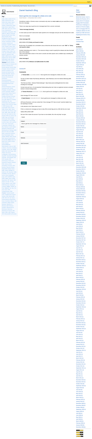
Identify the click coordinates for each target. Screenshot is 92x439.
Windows (4, 204)
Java (3, 112)
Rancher (4, 167)
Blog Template (5, 36)
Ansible (7, 23)
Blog (14, 35)
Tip (10, 188)
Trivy (3, 194)
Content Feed (79, 39)
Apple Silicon (11, 27)
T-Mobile (12, 186)
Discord (10, 57)
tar (15, 186)
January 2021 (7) (80, 165)
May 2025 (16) (79, 70)
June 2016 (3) (79, 271)
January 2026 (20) (80, 55)
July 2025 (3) (79, 66)
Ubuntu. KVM (5, 196)
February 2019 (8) (80, 210)
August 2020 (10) (80, 175)
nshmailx (4, 149)
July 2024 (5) (79, 88)
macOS (10, 126)
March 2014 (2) (79, 316)
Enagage (4, 89)
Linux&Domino (5, 120)
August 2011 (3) (80, 370)
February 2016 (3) (80, 279)
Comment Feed (80, 41)
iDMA (3, 109)
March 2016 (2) (79, 277)
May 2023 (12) (79, 112)
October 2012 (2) (80, 348)
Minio (3, 133)
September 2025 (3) (81, 62)
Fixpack (7, 94)
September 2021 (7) (81, 151)
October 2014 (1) (80, 305)
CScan (8, 51)
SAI (7, 172)
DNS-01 (12, 59)
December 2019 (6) (80, 190)
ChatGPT (9, 44)
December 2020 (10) (81, 167)
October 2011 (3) (80, 366)
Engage (14, 89)
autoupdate (10, 31)
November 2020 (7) (80, 169)
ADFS (3, 20)
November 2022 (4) (80, 123)
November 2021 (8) (80, 147)
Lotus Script (10, 123)
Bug (9, 38)
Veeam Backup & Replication (8, 199)
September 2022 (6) (81, 127)
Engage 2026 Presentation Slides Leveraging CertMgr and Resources (83, 23)
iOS (9, 110)
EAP (8, 88)
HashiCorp (4, 101)
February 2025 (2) (80, 74)
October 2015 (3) (80, 287)
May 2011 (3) (79, 374)
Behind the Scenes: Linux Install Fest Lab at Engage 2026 (83, 17)
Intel (6, 110)
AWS (15, 31)
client (13, 46)
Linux (12, 118)
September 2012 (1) (81, 350)
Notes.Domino (5, 146)
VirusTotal (7, 201)
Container (13, 48)
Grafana (14, 99)
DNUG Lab (7, 60)
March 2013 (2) (79, 340)
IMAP (10, 109)
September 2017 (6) (81, 244)
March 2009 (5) (79, 421)
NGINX (3, 136)
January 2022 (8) (80, 143)
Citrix (3, 46)
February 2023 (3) (80, 118)
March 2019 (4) (79, 208)
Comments (21, 68)
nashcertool (8, 133)
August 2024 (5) (80, 86)
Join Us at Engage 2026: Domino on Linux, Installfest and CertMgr (83, 28)
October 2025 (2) (80, 60)
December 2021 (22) (81, 145)
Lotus (6, 123)
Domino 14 (7, 64)
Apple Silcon (5, 27)
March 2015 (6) (79, 295)
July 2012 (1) (79, 352)
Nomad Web (5, 139)
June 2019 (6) (79, 202)
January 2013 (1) (80, 344)
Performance (5, 160)
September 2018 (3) (81, 220)
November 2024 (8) (80, 80)
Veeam (13, 197)
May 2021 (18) (79, 159)
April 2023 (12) (79, 114)
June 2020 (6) (79, 179)
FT (13, 97)
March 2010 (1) (79, 397)
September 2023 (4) (81, 108)
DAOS (13, 52)
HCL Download (11, 102)
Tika (3, 188)
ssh (6, 181)
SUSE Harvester (5, 184)
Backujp (13, 33)
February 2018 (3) (80, 234)
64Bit (3, 19)
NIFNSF (7, 136)
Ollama (3, 152)
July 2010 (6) (79, 389)
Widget (9, 202)
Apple (14, 25)
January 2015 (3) (80, 299)
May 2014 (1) (79, 313)
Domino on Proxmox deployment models (83, 26)
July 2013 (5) (79, 332)
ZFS (3, 213)
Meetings (12, 130)
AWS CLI (9, 33)
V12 (10, 197)
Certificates (8, 41)
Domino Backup (5, 67)
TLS (15, 188)
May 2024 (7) (79, 92)
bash (11, 35)
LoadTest (14, 122)
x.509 (9, 212)
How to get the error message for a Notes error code (35, 16)
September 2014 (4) (81, 307)
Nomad (6, 138)
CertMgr (13, 41)
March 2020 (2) (79, 185)
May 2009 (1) (79, 417)
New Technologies (6, 135)
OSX (15, 157)
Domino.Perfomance (7, 86)
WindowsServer (10, 207)
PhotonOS (4, 162)
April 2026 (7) (79, 49)
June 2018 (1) (79, 226)
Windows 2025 (5, 205)
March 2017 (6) (79, 253)
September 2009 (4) (81, 409)
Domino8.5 (4, 78)
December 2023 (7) (80, 102)
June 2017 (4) (79, 250)
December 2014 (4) (80, 301)
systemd (4, 186)
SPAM (13, 178)
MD (13, 128)
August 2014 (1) (80, 309)
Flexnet (11, 94)
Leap (6, 117)
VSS (15, 201)
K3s (5, 114)
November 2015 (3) (80, 285)
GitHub (8, 99)
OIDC (15, 151)
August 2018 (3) (80, 222)
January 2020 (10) (80, 188)
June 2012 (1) (79, 354)
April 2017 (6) (79, 251)
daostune (9, 54)
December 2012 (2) (80, 346)
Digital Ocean (5, 57)
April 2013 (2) (79, 338)
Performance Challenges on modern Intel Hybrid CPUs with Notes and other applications (83, 25)
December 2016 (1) (80, 259)
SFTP (6, 176)
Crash (9, 49)
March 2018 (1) (79, 232)
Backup (4, 35)
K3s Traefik (9, 114)
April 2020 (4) (79, 183)
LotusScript (4, 125)
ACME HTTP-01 (11, 19)
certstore (4, 43)
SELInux (14, 173)
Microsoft (9, 131)
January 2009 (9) (80, 425)
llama (7, 122)
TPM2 (11, 191)
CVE (3, 52)
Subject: (23, 121)
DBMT (3, 56)
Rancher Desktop (10, 167)
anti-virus (11, 23)
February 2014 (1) (80, 318)
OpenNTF (4, 155)
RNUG (6, 170)
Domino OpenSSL (6, 73)
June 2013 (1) (79, 334)
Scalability (4, 173)
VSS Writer (4, 202)
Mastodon (9, 128)
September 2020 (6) (81, 173)
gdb (5, 99)
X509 (6, 212)
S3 (13, 170)
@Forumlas (13, 213)
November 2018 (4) (80, 216)
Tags (3, 16)
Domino (4, 62)
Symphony (12, 184)
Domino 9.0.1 (10, 65)
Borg (10, 36)
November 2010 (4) (80, 381)
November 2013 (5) (80, 324)
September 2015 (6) (81, 289)
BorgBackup (5, 38)
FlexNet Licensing (6, 96)
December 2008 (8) (80, 427)
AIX (13, 20)
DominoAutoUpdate (6, 80)
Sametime (11, 172)
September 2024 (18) (81, 84)
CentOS (9, 39)
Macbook (6, 126)
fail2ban (12, 91)
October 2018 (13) (80, 218)
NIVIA (11, 136)
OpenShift (9, 155)
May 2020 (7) (79, 181)
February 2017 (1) (80, 255)
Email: (22, 132)
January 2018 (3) (80, 236)
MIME (12, 131)
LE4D (3, 117)
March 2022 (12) (80, 139)
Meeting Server (5, 130)
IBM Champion (6, 106)
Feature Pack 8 (12, 93)
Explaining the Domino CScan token (83, 34)
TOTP (9, 189)
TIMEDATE (6, 188)
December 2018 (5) (80, 214)
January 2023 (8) (80, 120)
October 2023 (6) (80, 106)
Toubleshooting (5, 191)
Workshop (9, 209)
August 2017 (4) (80, 246)
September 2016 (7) (81, 265)
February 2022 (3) (80, 141)
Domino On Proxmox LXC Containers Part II (83, 19)
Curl (14, 51)
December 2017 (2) (80, 238)
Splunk (11, 180)
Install (3, 110)
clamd (10, 46)
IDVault (6, 109)
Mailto (14, 126)
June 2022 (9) (79, 133)
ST (10, 181)
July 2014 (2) (79, 311)
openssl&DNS (10, 157)
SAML (15, 172)
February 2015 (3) (80, 297)
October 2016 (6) (80, 263)
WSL (14, 210)
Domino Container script (7, 70)
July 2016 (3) (79, 269)
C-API (3, 39)
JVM (12, 112)
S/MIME (8, 186)
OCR (6, 151)
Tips (13, 188)
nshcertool (8, 147)
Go (11, 99)
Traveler (4, 193)
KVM (7, 115)
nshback (4, 147)
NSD (15, 146)
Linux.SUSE (12, 120)
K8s (15, 114)
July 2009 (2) (79, 413)
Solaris (10, 178)
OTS (3, 159)
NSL (11, 149)
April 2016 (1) (79, 275)
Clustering (8, 48)
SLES (13, 176)
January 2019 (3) (80, 212)
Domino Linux (10, 72)
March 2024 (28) (80, 96)
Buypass (13, 38)
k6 (12, 114)
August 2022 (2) (80, 129)
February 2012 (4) (80, 360)
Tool (3, 189)
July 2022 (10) (79, 131)
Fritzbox (11, 97)
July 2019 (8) (79, 200)
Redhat (9, 168)
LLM (10, 122)
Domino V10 (10, 75)
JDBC (6, 112)
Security (9, 173)
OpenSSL (4, 157)
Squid (3, 181)
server (3, 175)
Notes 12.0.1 (5, 141)
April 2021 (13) (79, 161)
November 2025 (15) (81, 59)
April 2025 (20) (79, 72)
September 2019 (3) (81, 196)
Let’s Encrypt (11, 117)
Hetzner (4, 104)
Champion (4, 44)
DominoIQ (4, 85)
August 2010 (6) (80, 387)
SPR (15, 180)
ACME (6, 19)
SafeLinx (4, 172)
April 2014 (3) (79, 314)
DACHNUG (9, 52)
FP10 (5, 97)
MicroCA (4, 131)
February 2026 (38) (80, 53)
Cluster (3, 48)
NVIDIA (14, 149)
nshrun (8, 149)
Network (13, 133)
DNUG (3, 60)
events (3, 91)
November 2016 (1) (80, 261)
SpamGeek (4, 180)
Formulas (13, 96)
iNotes (13, 109)
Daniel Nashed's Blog (28, 10)
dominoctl (12, 81)
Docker (12, 60)
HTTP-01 (11, 104)
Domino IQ (4, 72)
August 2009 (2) (80, 411)
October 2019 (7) (80, 194)
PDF (10, 159)
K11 (3, 114)
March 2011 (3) (79, 377)
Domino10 (10, 77)
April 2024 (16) (79, 94)
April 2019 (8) (79, 206)
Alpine (9, 22)
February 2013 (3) (80, 342)
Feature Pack (5, 93)
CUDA (11, 51)
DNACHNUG (5, 59)
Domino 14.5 (13, 64)
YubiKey (13, 212)
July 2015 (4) (79, 291)
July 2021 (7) (79, 155)
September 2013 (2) (81, 328)
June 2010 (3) (79, 391)
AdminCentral (8, 20)
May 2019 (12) (79, 204)
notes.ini (11, 146)
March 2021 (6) (79, 163)
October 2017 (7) (80, 242)
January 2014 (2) (80, 320)
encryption (9, 89)
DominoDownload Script (7, 83)
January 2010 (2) (80, 401)
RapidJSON (4, 168)
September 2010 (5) (81, 385)
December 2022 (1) (80, 122)
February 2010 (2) (80, 399)
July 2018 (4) (79, 224)
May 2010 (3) (79, 393)
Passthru (7, 159)
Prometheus (5, 165)
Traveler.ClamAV (10, 193)
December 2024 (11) (81, 78)
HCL (8, 101)
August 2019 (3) (80, 198)
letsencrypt (4, 118)
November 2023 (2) (80, 104)
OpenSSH (14, 155)
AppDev (4, 25)
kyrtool (12, 115)
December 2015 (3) (80, 283)
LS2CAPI (10, 125)
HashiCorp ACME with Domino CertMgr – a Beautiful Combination (83, 32)
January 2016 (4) (80, 281)
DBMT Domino (8, 56)
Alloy (6, 22)
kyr (9, 115)
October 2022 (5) (80, 125)
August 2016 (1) (80, 267)
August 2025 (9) (80, 64)
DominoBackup (5, 81)
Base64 (7, 35)
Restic (13, 168)
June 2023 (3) (79, 110)
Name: (22, 126)
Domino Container (11, 68)
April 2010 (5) (79, 395)
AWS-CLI (4, 33)
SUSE (14, 183)
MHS (15, 130)
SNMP (6, 178)
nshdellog (14, 147)
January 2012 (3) (80, 362)
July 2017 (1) (79, 248)
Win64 (12, 202)
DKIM (14, 57)
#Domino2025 (7, 213)
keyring (3, 115)
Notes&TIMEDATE (6, 144)
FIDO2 (3, 94)
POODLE (14, 162)
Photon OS (10, 160)
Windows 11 (9, 204)
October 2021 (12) (80, 149)
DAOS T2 (4, 54)
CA (6, 39)
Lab (15, 115)
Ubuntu (14, 194)
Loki (3, 123)
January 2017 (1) (80, 257)
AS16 (6, 28)
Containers (4, 49)
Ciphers (14, 44)
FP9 (7, 97)
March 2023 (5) (79, 116)
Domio (13, 86)
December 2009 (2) (80, 403)
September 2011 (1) (81, 368)
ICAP (9, 107)
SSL (8, 181)
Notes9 (6, 143)
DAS (13, 54)
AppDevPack (9, 25)
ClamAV (7, 46)
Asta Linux (10, 28)
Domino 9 (4, 65)
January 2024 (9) (80, 100)
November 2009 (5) (80, 405)
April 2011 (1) (79, 376)
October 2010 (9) (80, 383)
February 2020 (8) (80, 187)
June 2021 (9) (79, 157)
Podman (9, 162)
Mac (3, 126)
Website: (23, 138)
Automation (4, 31)
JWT (14, 112)
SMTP (3, 178)
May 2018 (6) (79, 228)
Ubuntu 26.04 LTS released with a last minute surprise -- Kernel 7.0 (83, 21)
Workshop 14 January (7, 210)
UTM (6, 197)
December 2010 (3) (80, 379)
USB (3, 197)
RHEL (3, 170)
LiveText (4, 122)
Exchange (8, 91)
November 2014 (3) (80, 303)
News (12, 135)
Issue (15, 110)
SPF (8, 180)
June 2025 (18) (79, 68)
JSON (9, 112)
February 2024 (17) (80, 98)
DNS (9, 59)
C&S (6, 52)
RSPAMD (11, 170)
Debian (14, 56)
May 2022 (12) (79, 135)
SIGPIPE (10, 176)
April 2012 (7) (79, 356)
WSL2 (3, 212)
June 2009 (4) (79, 415)
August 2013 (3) (80, 330)
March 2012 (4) (79, 358)
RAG (14, 165)
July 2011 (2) (79, 372)
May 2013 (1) (79, 336)
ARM (3, 28)
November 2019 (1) (80, 192)
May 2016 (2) (79, 273)
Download (4, 88)
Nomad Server (11, 138)
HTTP (7, 104)
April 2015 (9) (79, 293)
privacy (6, 164)
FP (2, 97)
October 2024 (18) (80, 82)
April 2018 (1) (79, 230)
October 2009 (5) (80, 407)
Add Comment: (25, 143)
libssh (9, 118)
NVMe (3, 151)
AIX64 (3, 22)
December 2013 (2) (80, 322)
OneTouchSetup (12, 154)
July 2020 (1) (79, 177)
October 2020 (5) (80, 171)
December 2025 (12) (81, 57)
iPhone (11, 110)
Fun (3, 99)
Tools (5, 189)
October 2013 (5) (80, 326)
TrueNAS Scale (8, 194)
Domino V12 (5, 77)
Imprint (88, 2)
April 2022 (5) (79, 137)
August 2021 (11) (80, 153)
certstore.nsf (10, 43)
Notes (9, 139)
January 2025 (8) (80, 76)
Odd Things (10, 151)
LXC (13, 125)
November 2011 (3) (80, 364)
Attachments (8, 30)
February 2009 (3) (80, 423)
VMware (12, 201)
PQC (3, 164)
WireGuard (4, 209)
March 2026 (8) (79, 51)
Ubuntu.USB (11, 196)
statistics (7, 183)
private (10, 164)
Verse (3, 201)
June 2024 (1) (79, 90)
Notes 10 (14, 139)
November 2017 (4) (80, 240)
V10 (8, 197)
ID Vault (12, 107)
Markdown (4, 128)
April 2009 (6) (79, 419)
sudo (11, 183)
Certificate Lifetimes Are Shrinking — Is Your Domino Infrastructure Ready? (83, 30)
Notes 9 (10, 141)
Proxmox (10, 165)
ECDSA (11, 88)
